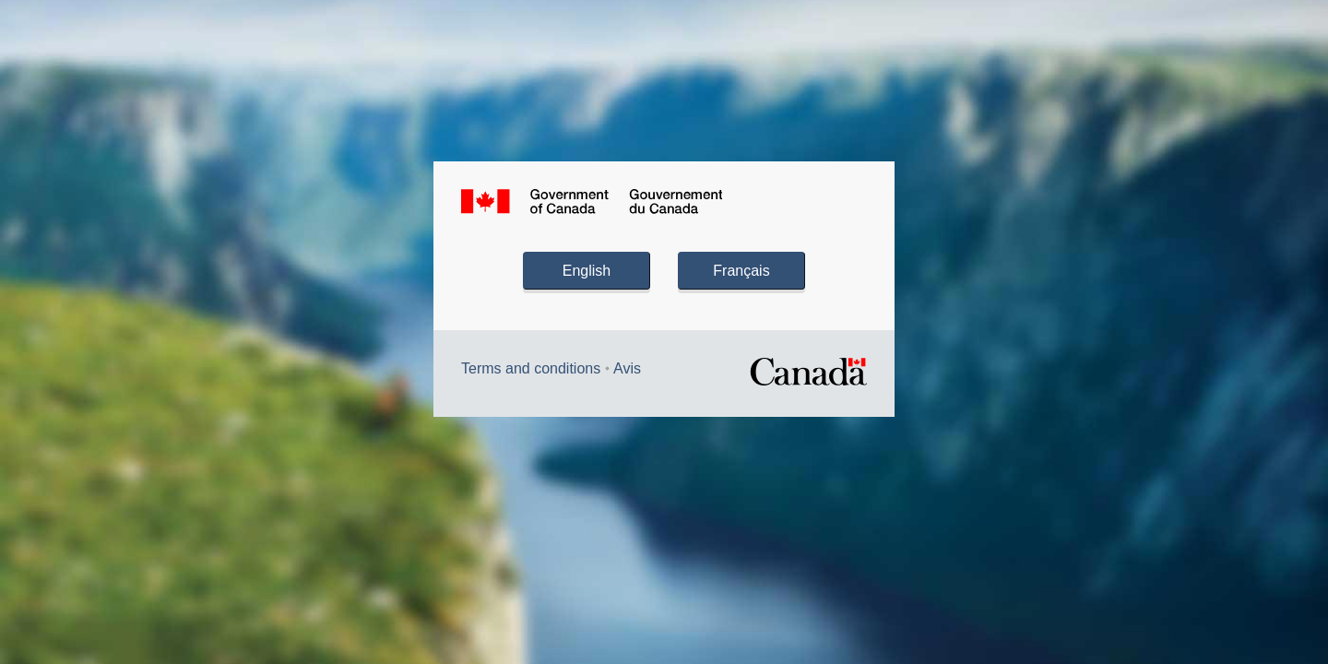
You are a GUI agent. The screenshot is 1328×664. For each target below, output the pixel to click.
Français (741, 271)
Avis (627, 368)
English (587, 271)
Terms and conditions (530, 368)
